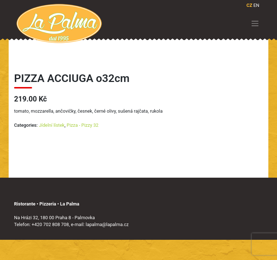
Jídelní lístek (52, 125)
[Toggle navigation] (255, 23)
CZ (249, 5)
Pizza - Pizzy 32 (82, 125)
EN (256, 5)
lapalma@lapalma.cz (107, 224)
